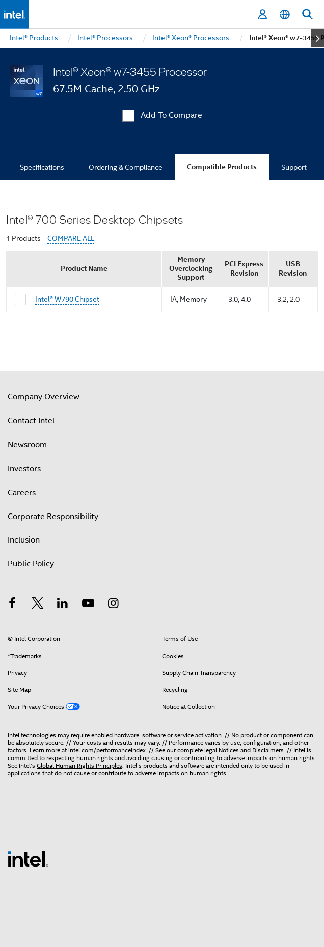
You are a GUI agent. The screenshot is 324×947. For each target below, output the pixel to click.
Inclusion (24, 540)
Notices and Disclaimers (251, 750)
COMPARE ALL (70, 238)
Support (294, 167)
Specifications (42, 167)
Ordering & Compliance (126, 167)
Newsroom (27, 445)
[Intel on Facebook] (12, 605)
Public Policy (31, 564)
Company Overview (43, 397)
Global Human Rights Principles (79, 765)
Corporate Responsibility (53, 516)
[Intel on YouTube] (88, 605)
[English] (284, 15)
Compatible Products (222, 167)
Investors (24, 469)
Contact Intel (31, 421)
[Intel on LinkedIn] (62, 605)
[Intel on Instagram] (113, 605)
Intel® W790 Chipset (67, 299)
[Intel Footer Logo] (28, 858)
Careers (22, 493)
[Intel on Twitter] (37, 605)
